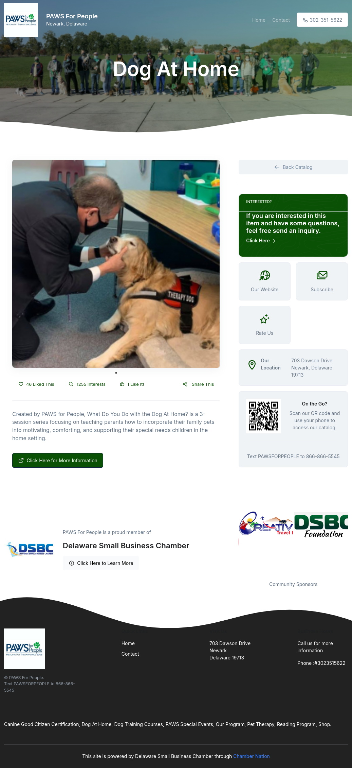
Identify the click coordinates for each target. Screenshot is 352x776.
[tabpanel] (116, 264)
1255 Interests (87, 384)
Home (258, 20)
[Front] (22, 20)
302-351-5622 (322, 20)
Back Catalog (293, 167)
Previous (233, 541)
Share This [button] (198, 384)
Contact (281, 20)
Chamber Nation (251, 756)
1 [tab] (116, 372)
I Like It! (132, 384)
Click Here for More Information (57, 460)
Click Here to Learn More (101, 563)
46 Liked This (36, 384)
